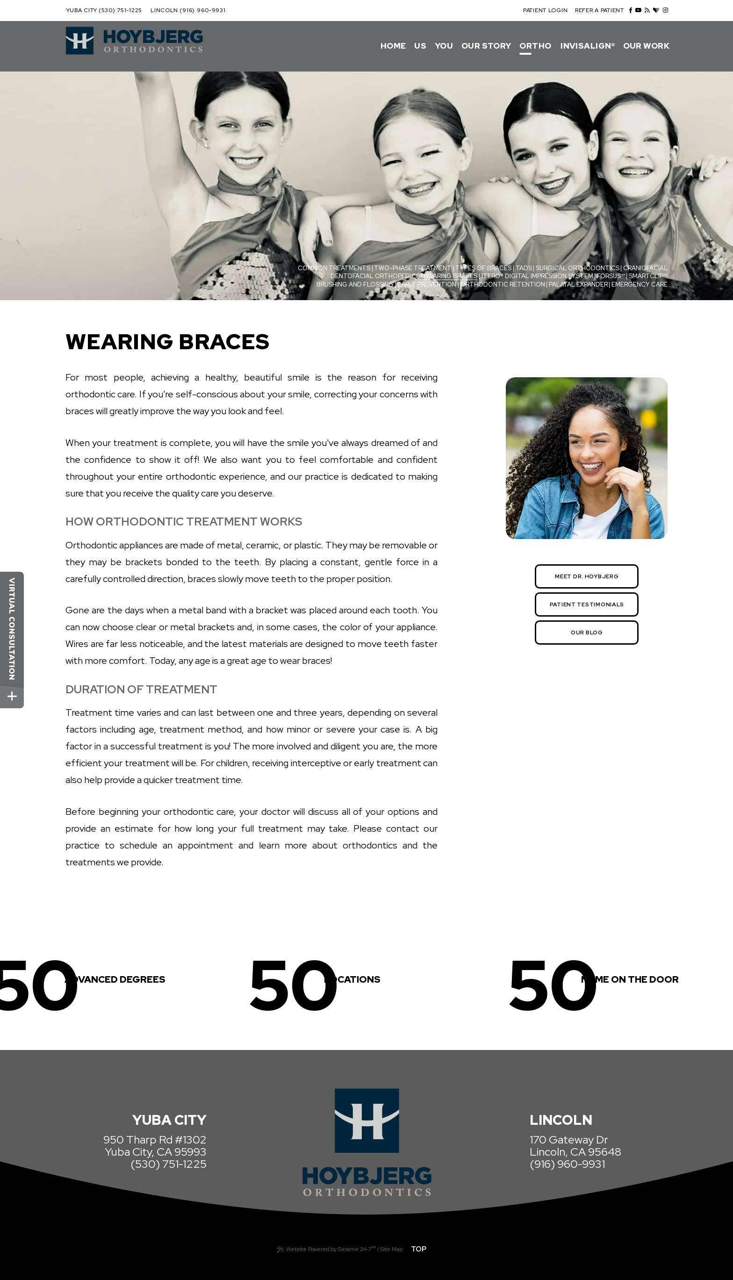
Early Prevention (426, 284)
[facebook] (630, 10)
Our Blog (587, 632)
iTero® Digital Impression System (537, 276)
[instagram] (665, 10)
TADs (524, 268)
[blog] (647, 10)
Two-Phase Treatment (413, 268)
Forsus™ (611, 276)
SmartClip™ (648, 276)
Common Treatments (334, 268)
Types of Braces (483, 268)
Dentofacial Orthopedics (375, 276)
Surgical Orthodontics (577, 268)
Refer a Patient (599, 10)
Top (418, 1249)
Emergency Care (639, 284)
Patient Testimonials (587, 604)
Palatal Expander (578, 284)
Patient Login (545, 10)
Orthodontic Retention (502, 284)
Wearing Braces (450, 276)
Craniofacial (645, 268)
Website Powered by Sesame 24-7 (326, 1248)
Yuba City (81, 10)
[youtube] (638, 10)
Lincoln (164, 10)
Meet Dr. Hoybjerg (586, 576)
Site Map (391, 1249)
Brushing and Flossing (355, 284)
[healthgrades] (656, 10)
